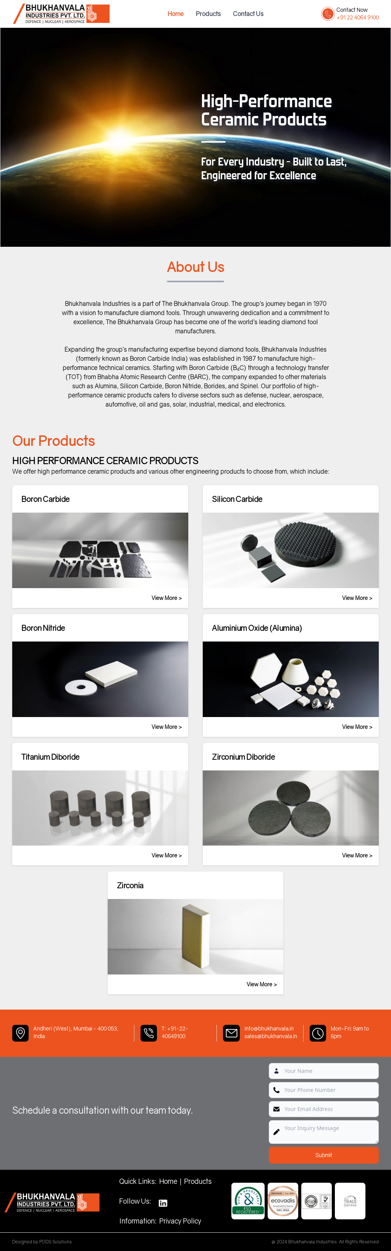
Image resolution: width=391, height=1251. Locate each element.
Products (208, 14)
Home (176, 14)
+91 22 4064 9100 (357, 17)
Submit (323, 1155)
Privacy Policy (180, 1221)
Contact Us (248, 14)
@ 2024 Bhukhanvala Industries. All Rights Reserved (325, 1242)
